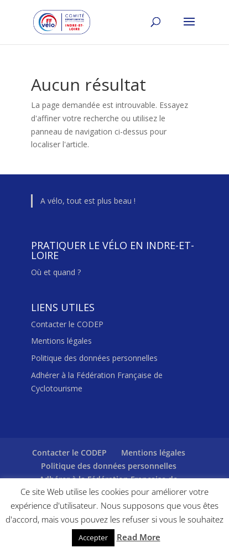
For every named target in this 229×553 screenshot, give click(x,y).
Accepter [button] (93, 537)
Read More (138, 536)
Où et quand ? (56, 272)
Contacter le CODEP (67, 324)
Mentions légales (61, 340)
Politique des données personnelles (94, 358)
